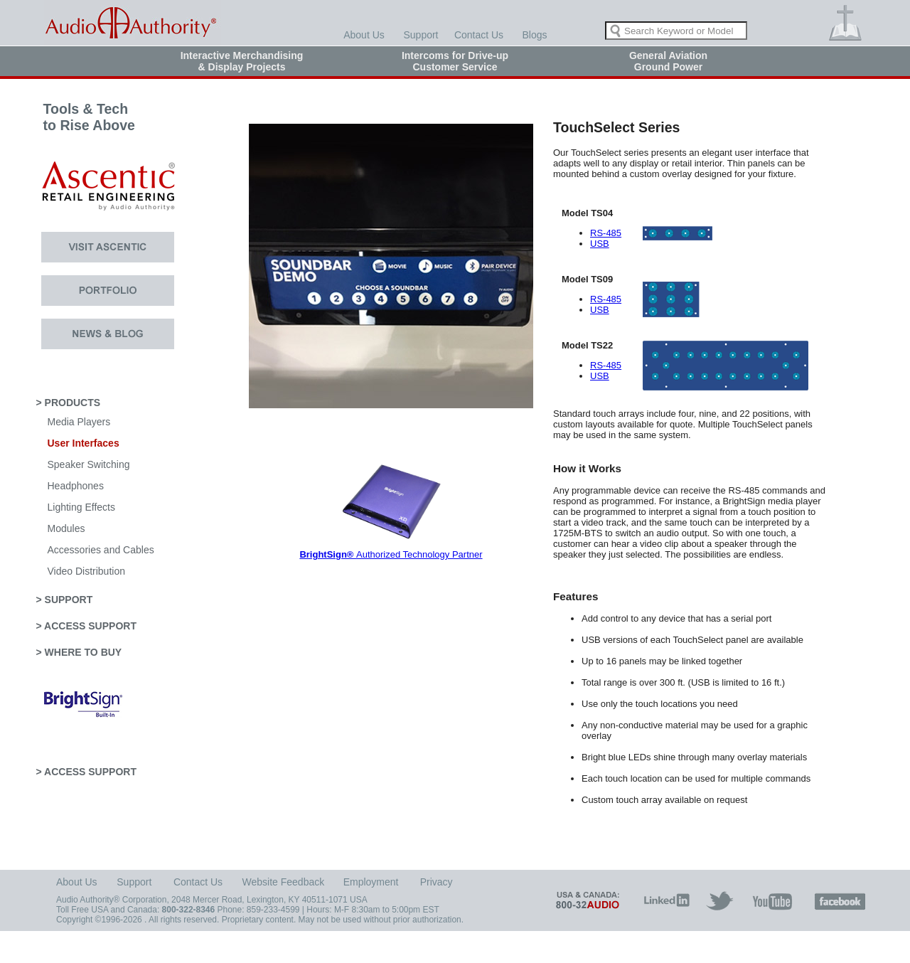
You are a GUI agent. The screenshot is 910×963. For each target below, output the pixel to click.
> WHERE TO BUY (79, 652)
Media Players (79, 421)
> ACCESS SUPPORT (86, 626)
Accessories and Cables (101, 549)
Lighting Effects (81, 507)
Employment (371, 882)
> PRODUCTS (68, 402)
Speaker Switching (89, 464)
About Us (364, 35)
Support (420, 35)
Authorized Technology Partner (390, 554)
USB (599, 243)
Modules (66, 528)
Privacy (436, 882)
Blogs (534, 35)
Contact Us (478, 35)
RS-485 (605, 233)
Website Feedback (283, 882)
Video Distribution (86, 571)
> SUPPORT (64, 599)
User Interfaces (83, 443)
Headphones (76, 485)
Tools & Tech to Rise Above (79, 125)
